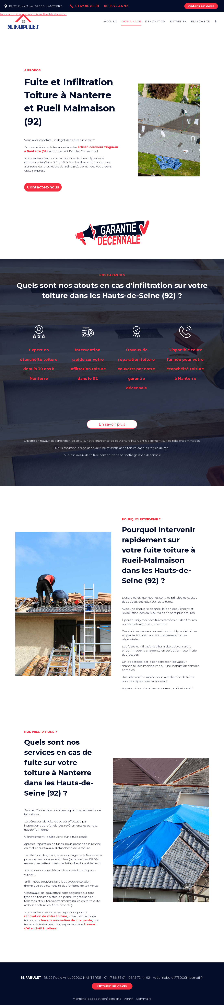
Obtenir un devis (201, 6)
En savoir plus (112, 424)
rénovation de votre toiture (45, 916)
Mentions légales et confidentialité (97, 999)
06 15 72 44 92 (139, 978)
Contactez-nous (43, 187)
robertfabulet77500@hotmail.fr (178, 978)
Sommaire (143, 999)
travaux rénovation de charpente (66, 920)
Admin (128, 999)
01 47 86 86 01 (115, 978)
